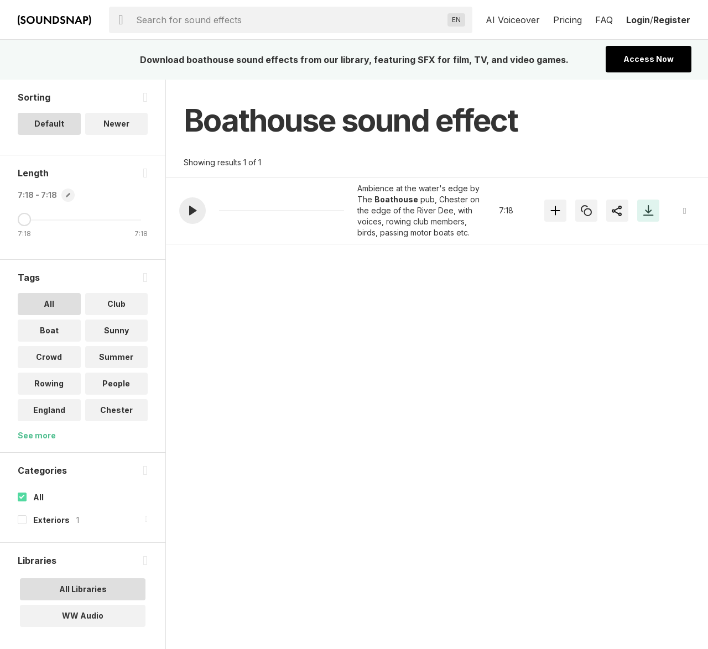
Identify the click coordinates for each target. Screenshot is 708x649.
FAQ (604, 19)
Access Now (648, 59)
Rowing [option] (49, 383)
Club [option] (116, 303)
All (38, 497)
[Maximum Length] (24, 219)
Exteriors (51, 520)
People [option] (116, 383)
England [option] (49, 410)
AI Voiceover (513, 19)
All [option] (49, 303)
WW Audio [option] (82, 615)
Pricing (567, 19)
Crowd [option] (49, 357)
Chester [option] (116, 410)
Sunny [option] (116, 330)
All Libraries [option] (83, 589)
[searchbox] (289, 20)
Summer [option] (116, 357)
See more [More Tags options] (37, 435)
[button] (192, 210)
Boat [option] (49, 330)
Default (49, 123)
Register (671, 19)
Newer (116, 123)
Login (638, 19)
